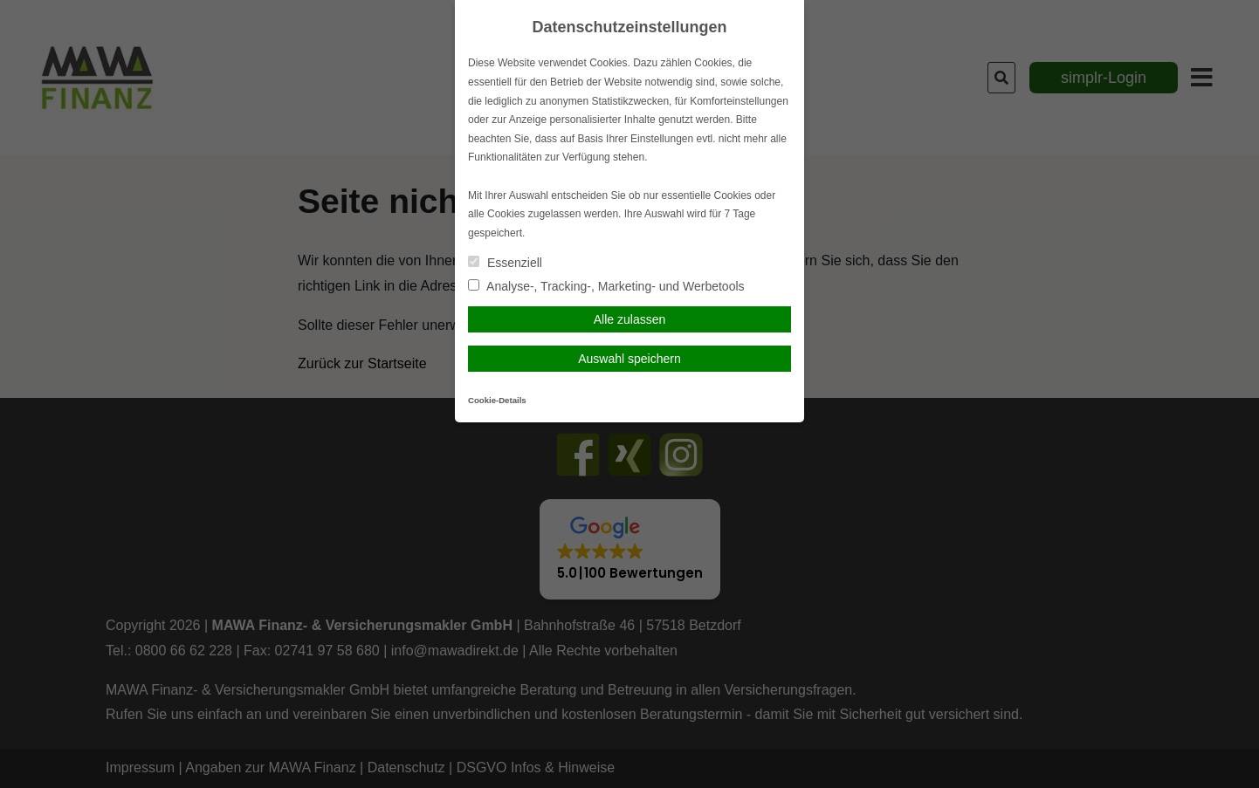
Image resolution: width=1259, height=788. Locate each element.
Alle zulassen (630, 319)
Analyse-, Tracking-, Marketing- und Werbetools (606, 286)
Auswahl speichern (629, 359)
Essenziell (505, 263)
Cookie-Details (497, 400)
